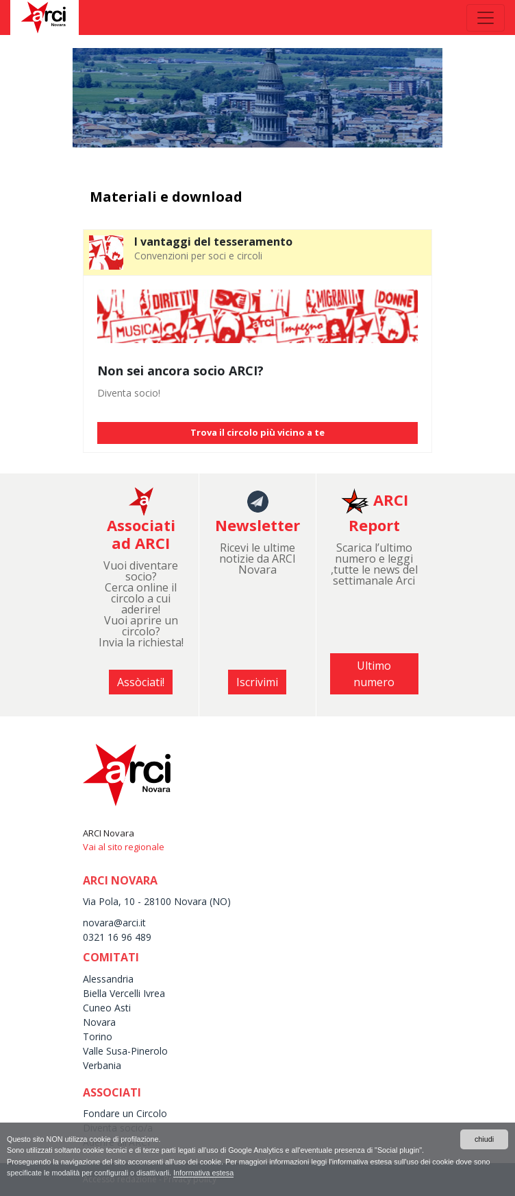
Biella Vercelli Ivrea (124, 993)
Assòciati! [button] (140, 682)
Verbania (102, 1065)
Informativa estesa (203, 1173)
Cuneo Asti (107, 1007)
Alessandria (108, 978)
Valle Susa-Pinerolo (125, 1050)
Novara (99, 1022)
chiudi (484, 1139)
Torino (97, 1036)
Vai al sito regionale (123, 847)
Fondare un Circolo (125, 1113)
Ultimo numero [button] (373, 674)
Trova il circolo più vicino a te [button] (257, 432)
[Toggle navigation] (485, 18)
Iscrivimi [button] (257, 682)
